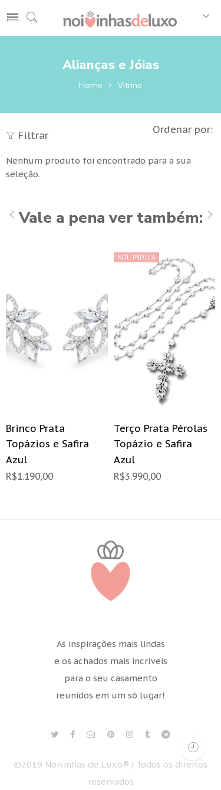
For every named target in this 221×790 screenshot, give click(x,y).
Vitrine (129, 85)
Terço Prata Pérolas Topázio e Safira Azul (160, 444)
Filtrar (27, 135)
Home (91, 85)
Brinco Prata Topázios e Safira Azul (47, 444)
